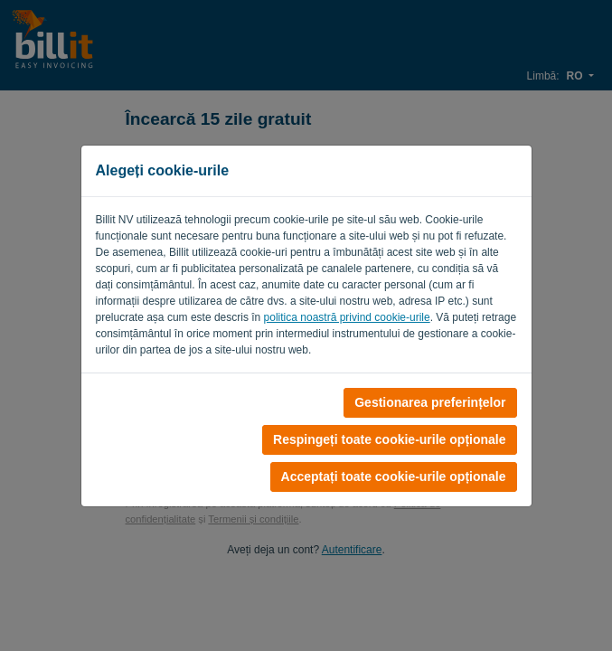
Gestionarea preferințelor (429, 402)
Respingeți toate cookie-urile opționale (389, 439)
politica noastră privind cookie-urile (347, 317)
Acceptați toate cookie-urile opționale (393, 476)
